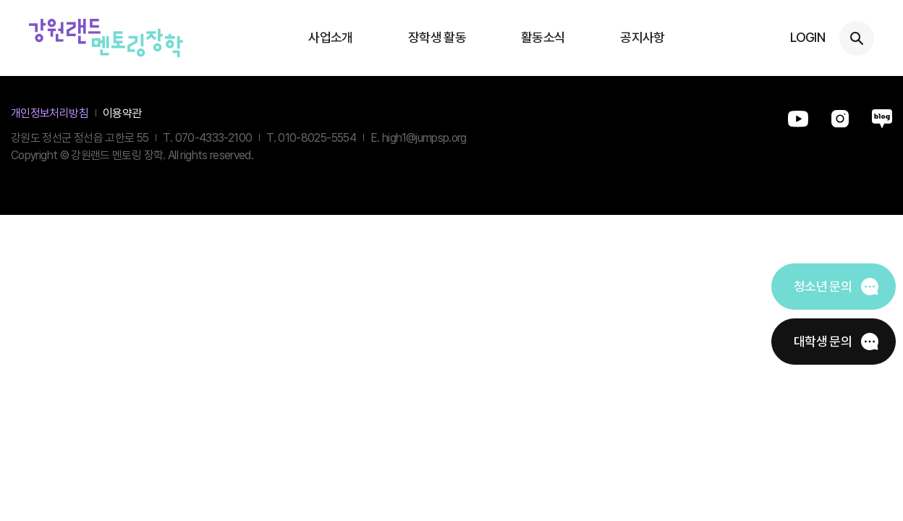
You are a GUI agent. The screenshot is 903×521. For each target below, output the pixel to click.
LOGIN (807, 37)
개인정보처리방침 (49, 113)
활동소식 (543, 37)
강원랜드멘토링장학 (106, 38)
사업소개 (330, 37)
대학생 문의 (823, 341)
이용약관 (122, 113)
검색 (856, 38)
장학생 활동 (437, 37)
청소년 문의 (823, 286)
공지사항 (642, 37)
